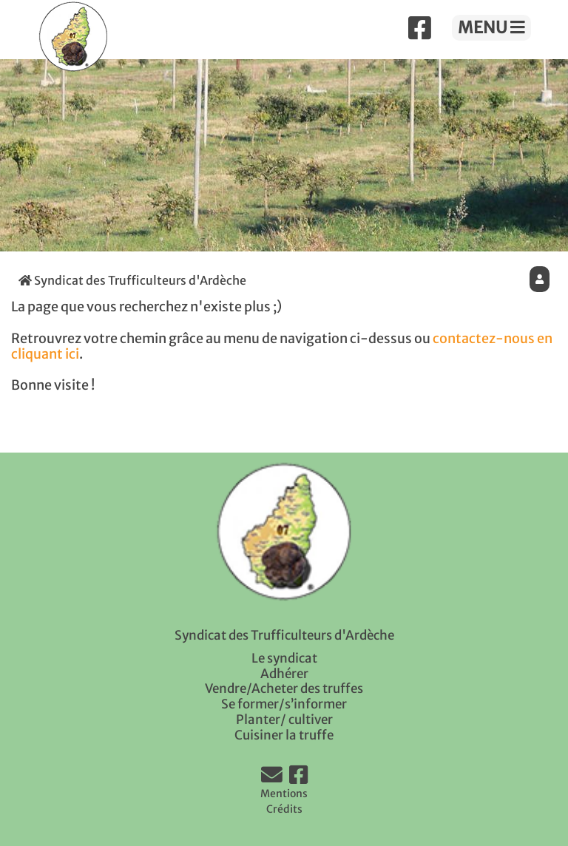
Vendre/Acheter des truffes (284, 688)
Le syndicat (284, 658)
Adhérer (284, 674)
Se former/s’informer (284, 704)
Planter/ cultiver (284, 719)
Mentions (284, 793)
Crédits (284, 809)
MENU (491, 27)
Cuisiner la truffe (284, 735)
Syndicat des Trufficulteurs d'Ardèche (132, 280)
